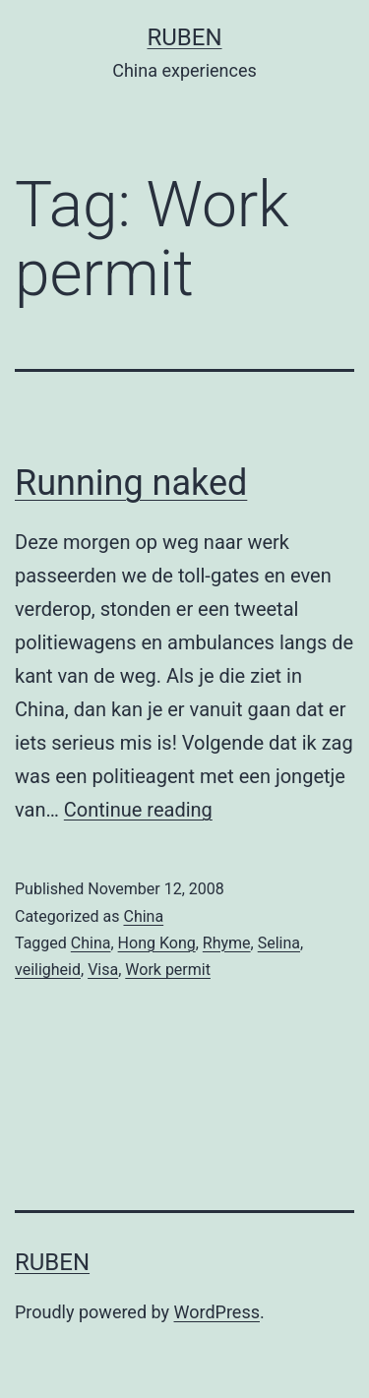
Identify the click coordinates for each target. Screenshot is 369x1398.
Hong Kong (157, 943)
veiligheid (48, 969)
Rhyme (227, 943)
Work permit (168, 969)
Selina (279, 943)
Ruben (184, 37)
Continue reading (138, 809)
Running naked (131, 483)
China (143, 916)
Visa (103, 969)
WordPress (217, 1312)
